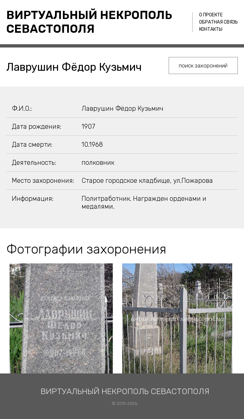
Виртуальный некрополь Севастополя (89, 22)
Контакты (210, 29)
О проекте (211, 15)
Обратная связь (218, 22)
